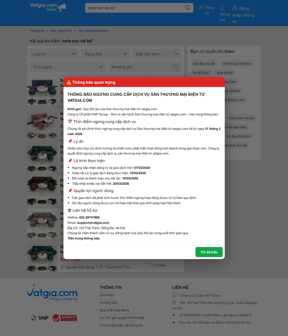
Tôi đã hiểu (209, 252)
